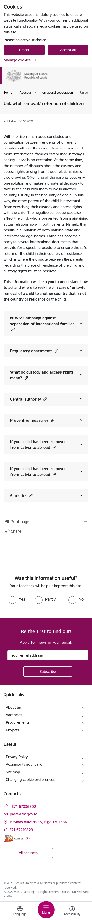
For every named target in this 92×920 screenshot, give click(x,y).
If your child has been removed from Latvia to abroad (38, 444)
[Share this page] (46, 531)
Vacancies (14, 714)
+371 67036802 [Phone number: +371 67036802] (23, 806)
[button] (12, 329)
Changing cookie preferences (30, 779)
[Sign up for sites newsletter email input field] (47, 655)
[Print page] (46, 521)
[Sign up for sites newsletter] (47, 671)
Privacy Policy (17, 756)
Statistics (21, 495)
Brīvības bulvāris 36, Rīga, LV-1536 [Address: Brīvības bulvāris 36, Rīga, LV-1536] (38, 822)
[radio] (17, 599)
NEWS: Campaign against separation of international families (42, 324)
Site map (13, 772)
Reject (24, 50)
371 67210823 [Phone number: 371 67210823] (21, 829)
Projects (12, 730)
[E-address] (13, 838)
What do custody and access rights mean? (42, 375)
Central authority (28, 399)
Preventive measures (32, 420)
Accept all (68, 50)
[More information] (27, 838)
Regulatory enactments (34, 350)
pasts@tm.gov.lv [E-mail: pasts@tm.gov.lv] (23, 814)
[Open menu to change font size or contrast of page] (72, 911)
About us (13, 707)
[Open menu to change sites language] (19, 911)
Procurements (17, 722)
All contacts (28, 853)
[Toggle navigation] (46, 909)
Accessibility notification (25, 764)
